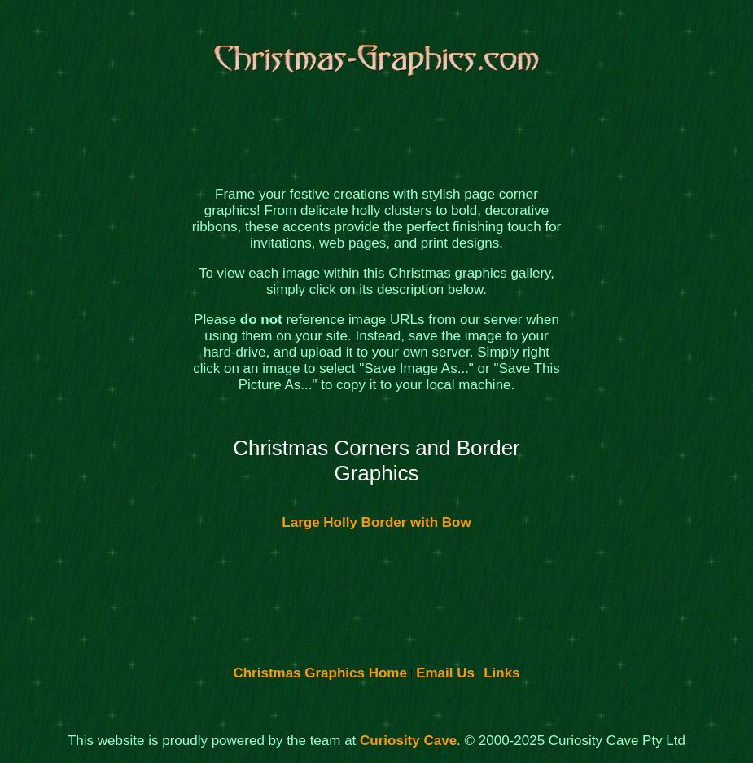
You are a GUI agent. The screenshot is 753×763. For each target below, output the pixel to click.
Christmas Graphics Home (320, 673)
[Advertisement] (120, 357)
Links (501, 673)
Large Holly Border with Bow (376, 522)
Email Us (445, 673)
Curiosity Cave (408, 740)
